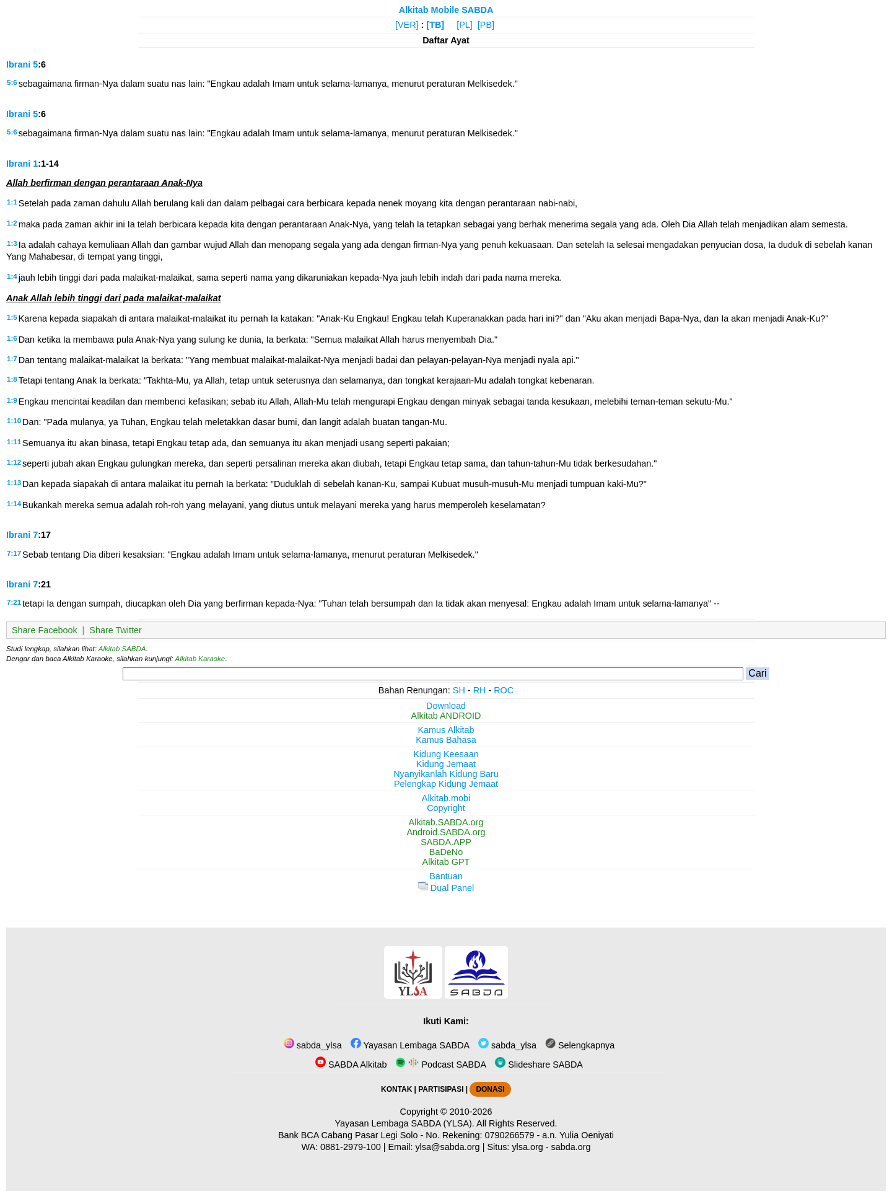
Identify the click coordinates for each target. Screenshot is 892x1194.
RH (479, 690)
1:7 (12, 358)
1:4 (12, 276)
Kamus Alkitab (446, 730)
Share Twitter (115, 630)
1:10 (14, 420)
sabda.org (571, 1147)
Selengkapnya (579, 1045)
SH (459, 690)
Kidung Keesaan (446, 754)
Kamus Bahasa (446, 740)
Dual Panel (446, 888)
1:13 (14, 482)
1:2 (12, 223)
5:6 (12, 82)
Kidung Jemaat (446, 764)
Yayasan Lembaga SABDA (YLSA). (404, 1123)
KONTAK (396, 1089)
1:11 (14, 442)
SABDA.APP (446, 842)
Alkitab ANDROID (446, 716)
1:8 (12, 379)
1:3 (12, 243)
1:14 (14, 503)
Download (446, 706)
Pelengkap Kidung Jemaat (446, 784)
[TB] (435, 25)
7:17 (14, 553)
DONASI (490, 1089)
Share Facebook (44, 630)
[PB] (486, 25)
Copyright (446, 808)
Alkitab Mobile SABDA (446, 10)
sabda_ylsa (313, 1045)
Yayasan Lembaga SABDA (410, 1045)
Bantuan (446, 876)
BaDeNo (446, 852)
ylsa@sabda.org (447, 1147)
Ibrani (18, 64)
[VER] (407, 25)
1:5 (12, 317)
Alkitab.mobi (446, 798)
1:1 (12, 202)
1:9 (12, 400)
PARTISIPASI (440, 1089)
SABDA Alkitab (351, 1064)
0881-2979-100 (350, 1147)
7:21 (14, 602)
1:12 (14, 462)
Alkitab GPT (446, 862)
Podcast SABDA (440, 1064)
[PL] (465, 25)
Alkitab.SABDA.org (446, 822)
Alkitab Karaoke (200, 658)
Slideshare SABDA (539, 1064)
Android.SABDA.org (445, 832)
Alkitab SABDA (122, 648)
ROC (504, 690)
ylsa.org (527, 1147)
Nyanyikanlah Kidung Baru (446, 774)
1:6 (12, 338)
